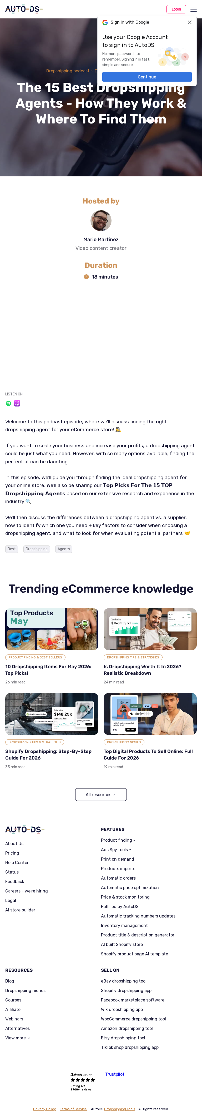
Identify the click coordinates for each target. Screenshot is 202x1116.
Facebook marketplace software (132, 1000)
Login (176, 9)
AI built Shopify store (122, 945)
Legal (10, 901)
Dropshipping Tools (119, 1109)
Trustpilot (114, 1074)
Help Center (17, 863)
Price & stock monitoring (125, 897)
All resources (98, 794)
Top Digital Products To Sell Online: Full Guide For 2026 (148, 754)
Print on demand (117, 859)
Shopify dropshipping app (126, 991)
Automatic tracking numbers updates (138, 916)
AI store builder (20, 910)
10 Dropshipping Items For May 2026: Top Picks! (48, 670)
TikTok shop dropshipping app (130, 1047)
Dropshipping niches (25, 991)
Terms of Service (73, 1109)
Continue (147, 77)
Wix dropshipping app (122, 1010)
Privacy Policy (44, 1109)
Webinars (14, 1019)
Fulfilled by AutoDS (120, 907)
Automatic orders (118, 878)
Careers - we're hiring (26, 891)
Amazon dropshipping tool (127, 1028)
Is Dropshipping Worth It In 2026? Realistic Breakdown (142, 670)
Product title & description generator (137, 935)
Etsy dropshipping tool (123, 1038)
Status (12, 872)
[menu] (193, 9)
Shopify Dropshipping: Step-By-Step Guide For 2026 (48, 754)
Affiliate (13, 1010)
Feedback (14, 882)
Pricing (12, 853)
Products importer (119, 869)
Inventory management (124, 926)
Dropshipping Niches (124, 742)
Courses (13, 1000)
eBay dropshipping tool (124, 981)
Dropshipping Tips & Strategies (133, 657)
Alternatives (17, 1028)
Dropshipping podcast (67, 70)
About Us (14, 844)
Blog (9, 981)
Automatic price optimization (130, 888)
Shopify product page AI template (134, 954)
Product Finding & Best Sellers (35, 657)
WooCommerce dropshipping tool (133, 1019)
